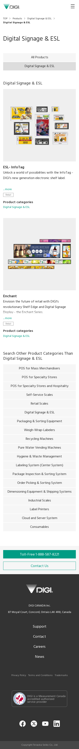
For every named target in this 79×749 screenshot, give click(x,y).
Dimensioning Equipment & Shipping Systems (40, 493)
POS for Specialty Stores (39, 378)
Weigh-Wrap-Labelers (39, 431)
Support (39, 627)
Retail (8, 195)
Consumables (39, 528)
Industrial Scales (39, 501)
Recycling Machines (39, 440)
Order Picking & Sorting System (39, 484)
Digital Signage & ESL (16, 207)
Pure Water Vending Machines (39, 449)
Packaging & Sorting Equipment (39, 422)
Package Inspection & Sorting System (39, 475)
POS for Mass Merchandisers (39, 369)
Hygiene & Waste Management (39, 457)
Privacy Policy (18, 675)
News (39, 657)
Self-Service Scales (39, 396)
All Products (39, 57)
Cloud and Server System (39, 519)
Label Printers (39, 510)
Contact (39, 637)
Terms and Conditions (40, 675)
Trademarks (61, 675)
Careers (39, 647)
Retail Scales (39, 405)
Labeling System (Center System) (39, 466)
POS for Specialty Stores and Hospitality (39, 387)
